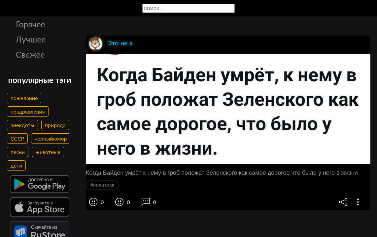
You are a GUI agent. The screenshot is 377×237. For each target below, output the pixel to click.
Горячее (30, 24)
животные (47, 152)
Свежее (30, 54)
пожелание (24, 98)
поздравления (28, 111)
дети (16, 165)
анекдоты (22, 125)
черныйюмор (51, 138)
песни (18, 152)
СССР (17, 138)
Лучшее (31, 39)
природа (55, 125)
